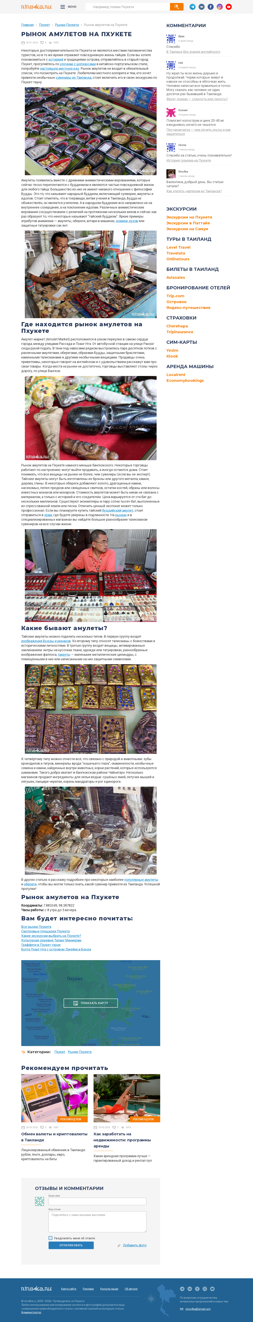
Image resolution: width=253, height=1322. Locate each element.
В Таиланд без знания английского (193, 52)
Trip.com (175, 296)
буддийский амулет (117, 510)
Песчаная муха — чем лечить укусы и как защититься (198, 132)
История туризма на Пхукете (188, 160)
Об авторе (131, 1288)
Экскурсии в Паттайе (188, 223)
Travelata (175, 253)
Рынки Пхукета (67, 25)
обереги (30, 884)
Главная (27, 25)
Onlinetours (178, 259)
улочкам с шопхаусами (78, 64)
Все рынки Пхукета (36, 927)
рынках (121, 515)
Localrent (175, 374)
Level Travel (178, 247)
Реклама (88, 1288)
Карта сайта (68, 1288)
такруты (64, 654)
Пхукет (44, 25)
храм (48, 515)
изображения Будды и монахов (46, 641)
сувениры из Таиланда (73, 77)
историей (56, 59)
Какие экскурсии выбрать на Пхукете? (51, 936)
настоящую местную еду (59, 68)
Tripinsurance (179, 332)
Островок (176, 302)
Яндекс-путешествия (188, 307)
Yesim (172, 350)
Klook (172, 356)
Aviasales (175, 277)
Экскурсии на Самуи (187, 229)
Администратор (31, 1312)
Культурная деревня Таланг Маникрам (51, 940)
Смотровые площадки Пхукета (45, 931)
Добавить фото (131, 1245)
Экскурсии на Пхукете (189, 217)
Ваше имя (54, 1195)
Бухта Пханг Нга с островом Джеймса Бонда (56, 949)
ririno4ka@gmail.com (198, 1309)
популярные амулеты (141, 880)
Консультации (109, 1288)
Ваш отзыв (55, 1209)
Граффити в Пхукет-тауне (41, 945)
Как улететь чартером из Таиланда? (194, 191)
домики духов (127, 221)
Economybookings (185, 380)
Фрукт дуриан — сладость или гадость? (197, 99)
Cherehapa (177, 326)
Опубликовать (71, 1245)
